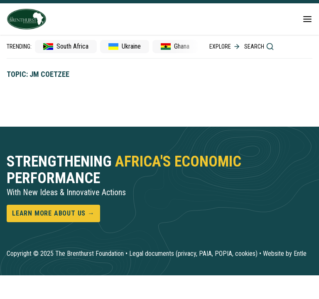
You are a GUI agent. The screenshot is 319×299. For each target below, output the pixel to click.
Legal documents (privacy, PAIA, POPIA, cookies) (193, 253)
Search (259, 46)
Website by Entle (285, 253)
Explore (225, 46)
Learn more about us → (53, 213)
